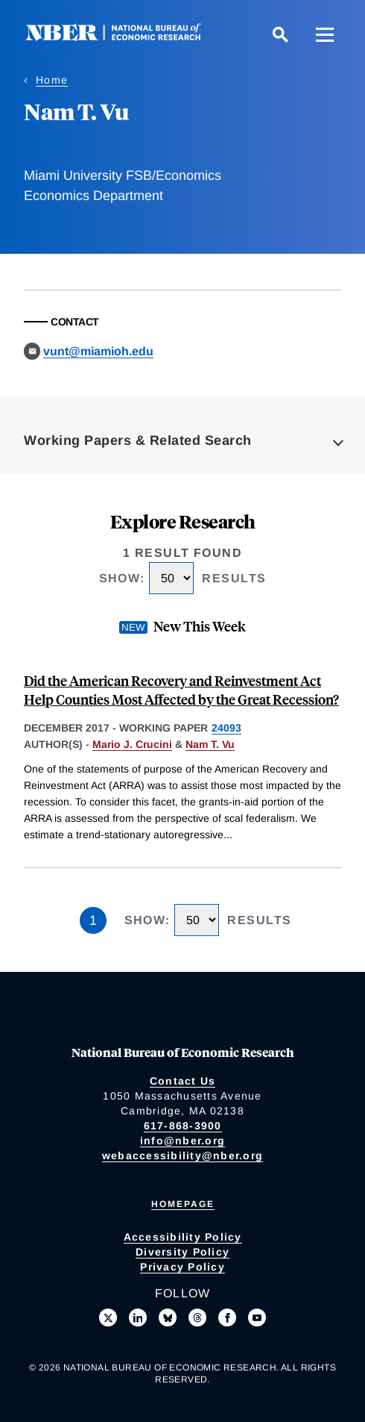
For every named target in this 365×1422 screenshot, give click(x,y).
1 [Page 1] (93, 920)
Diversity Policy (182, 1252)
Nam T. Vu (210, 744)
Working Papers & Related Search (138, 440)
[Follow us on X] (108, 1317)
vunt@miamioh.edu (98, 351)
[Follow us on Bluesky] (168, 1317)
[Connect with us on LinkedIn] (138, 1317)
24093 (226, 728)
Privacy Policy (182, 1267)
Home (52, 80)
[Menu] (324, 34)
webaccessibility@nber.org (182, 1155)
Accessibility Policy (183, 1237)
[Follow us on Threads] (197, 1317)
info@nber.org (182, 1141)
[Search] (280, 34)
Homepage (183, 1204)
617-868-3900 (183, 1126)
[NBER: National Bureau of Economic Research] (125, 37)
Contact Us (183, 1081)
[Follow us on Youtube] (257, 1317)
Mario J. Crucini (132, 744)
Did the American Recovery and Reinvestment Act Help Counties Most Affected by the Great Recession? (181, 689)
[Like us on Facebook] (227, 1317)
